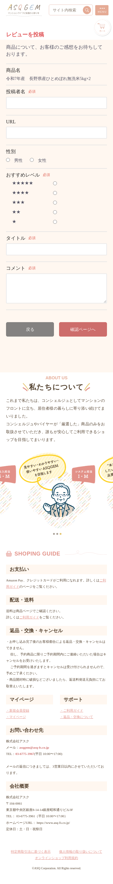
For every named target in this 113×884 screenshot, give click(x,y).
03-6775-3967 (24, 754)
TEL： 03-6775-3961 (20, 816)
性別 (11, 151)
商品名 (13, 70)
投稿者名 (15, 91)
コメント (15, 268)
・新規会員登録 (17, 710)
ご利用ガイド (29, 617)
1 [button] (54, 534)
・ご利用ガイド (71, 710)
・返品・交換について (76, 717)
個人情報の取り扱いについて (80, 851)
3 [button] (61, 534)
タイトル (15, 238)
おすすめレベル (23, 174)
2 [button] (57, 534)
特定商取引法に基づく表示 (31, 851)
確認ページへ (83, 329)
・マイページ (16, 717)
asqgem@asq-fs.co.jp (34, 747)
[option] (62, 490)
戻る (30, 329)
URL (11, 121)
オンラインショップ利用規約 (56, 858)
